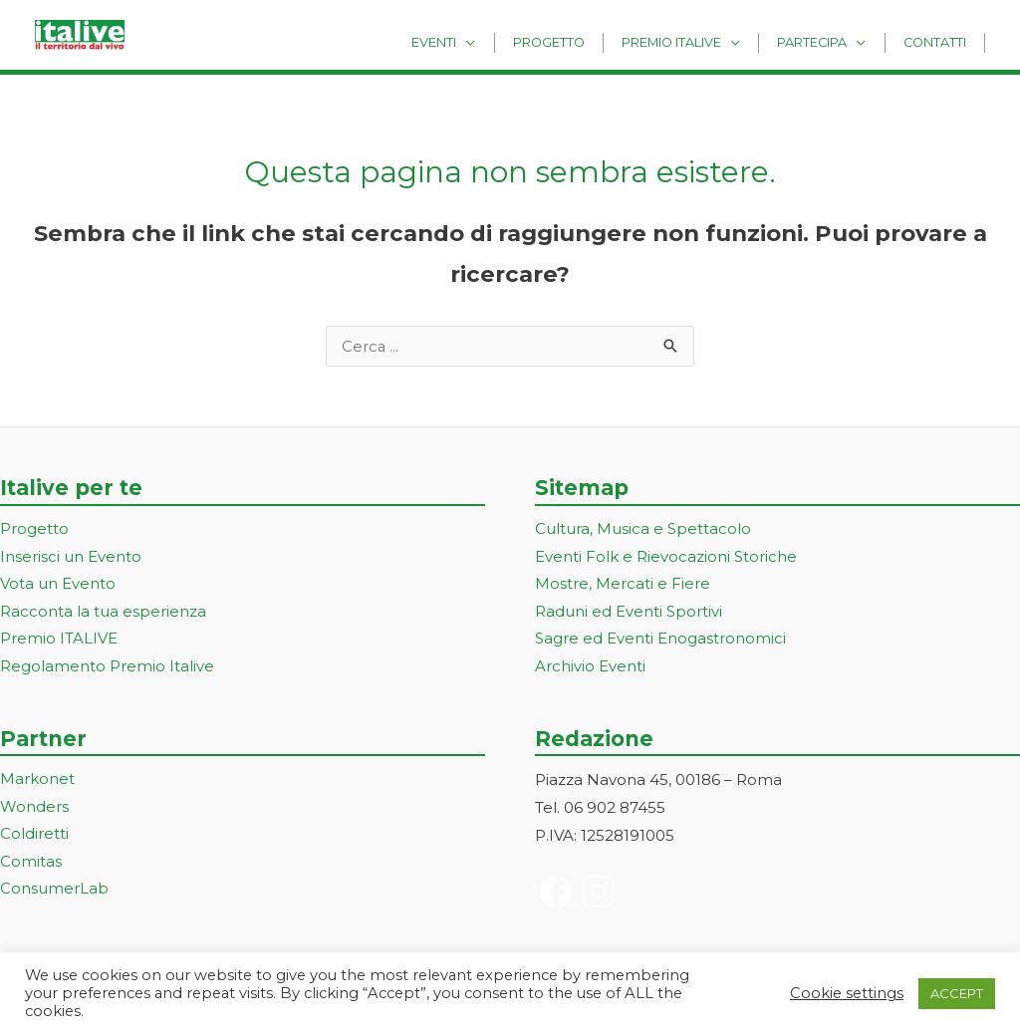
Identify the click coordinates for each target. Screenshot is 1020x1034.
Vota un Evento (58, 585)
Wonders (34, 809)
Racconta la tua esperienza (103, 613)
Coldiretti (34, 837)
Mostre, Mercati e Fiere (622, 585)
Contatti (939, 41)
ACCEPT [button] (956, 993)
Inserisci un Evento (70, 557)
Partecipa (829, 41)
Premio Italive (698, 41)
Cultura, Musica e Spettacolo (643, 530)
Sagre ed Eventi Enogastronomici (660, 641)
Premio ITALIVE (59, 641)
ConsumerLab (54, 893)
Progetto (587, 41)
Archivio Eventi (590, 668)
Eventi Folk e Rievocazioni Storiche (666, 557)
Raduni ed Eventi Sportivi (628, 613)
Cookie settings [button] (846, 993)
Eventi (482, 41)
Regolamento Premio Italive (107, 668)
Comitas (31, 865)
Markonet (37, 781)
